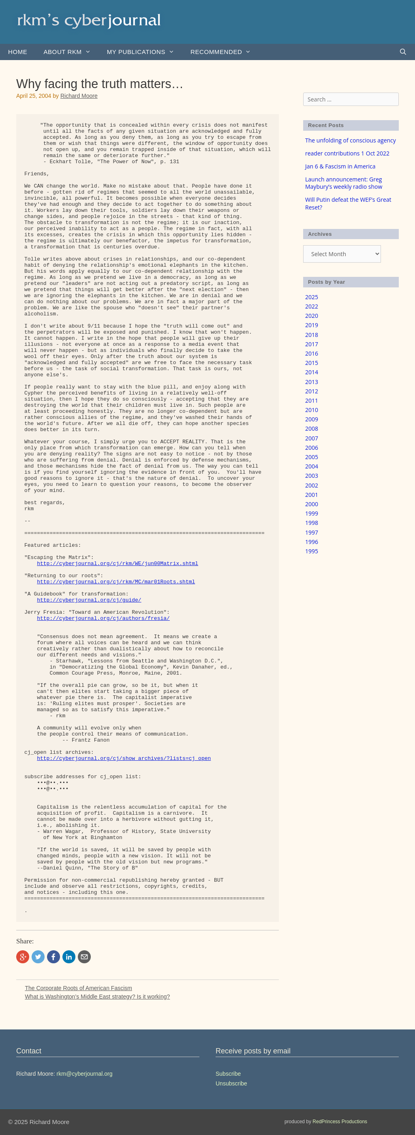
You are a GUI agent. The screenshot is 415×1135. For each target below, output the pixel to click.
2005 (311, 457)
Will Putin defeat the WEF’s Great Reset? (348, 203)
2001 (311, 494)
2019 (311, 325)
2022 (311, 306)
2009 (311, 419)
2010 (311, 410)
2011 (311, 400)
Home (17, 51)
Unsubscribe (231, 1083)
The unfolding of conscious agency (350, 140)
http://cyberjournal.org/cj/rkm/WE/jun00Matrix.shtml (117, 564)
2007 (311, 438)
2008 (311, 428)
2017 (311, 344)
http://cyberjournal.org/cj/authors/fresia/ (103, 618)
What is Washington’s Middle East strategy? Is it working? (97, 996)
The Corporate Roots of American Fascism (78, 988)
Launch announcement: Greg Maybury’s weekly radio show (343, 182)
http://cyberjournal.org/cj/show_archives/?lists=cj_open (124, 758)
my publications (144, 52)
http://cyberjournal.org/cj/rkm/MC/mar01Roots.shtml (116, 582)
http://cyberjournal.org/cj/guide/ (89, 600)
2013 (311, 382)
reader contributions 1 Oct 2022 (347, 153)
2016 (311, 353)
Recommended (224, 52)
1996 (311, 542)
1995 (311, 551)
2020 (311, 315)
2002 (311, 485)
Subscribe (228, 1073)
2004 (311, 466)
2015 (311, 363)
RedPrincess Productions (339, 1121)
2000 (311, 504)
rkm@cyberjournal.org (85, 1073)
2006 (311, 447)
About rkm (70, 52)
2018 (311, 335)
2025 (311, 297)
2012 (311, 391)
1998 (311, 523)
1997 (311, 532)
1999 (311, 513)
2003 (311, 475)
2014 (311, 372)
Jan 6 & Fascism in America (340, 166)
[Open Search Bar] (403, 52)
